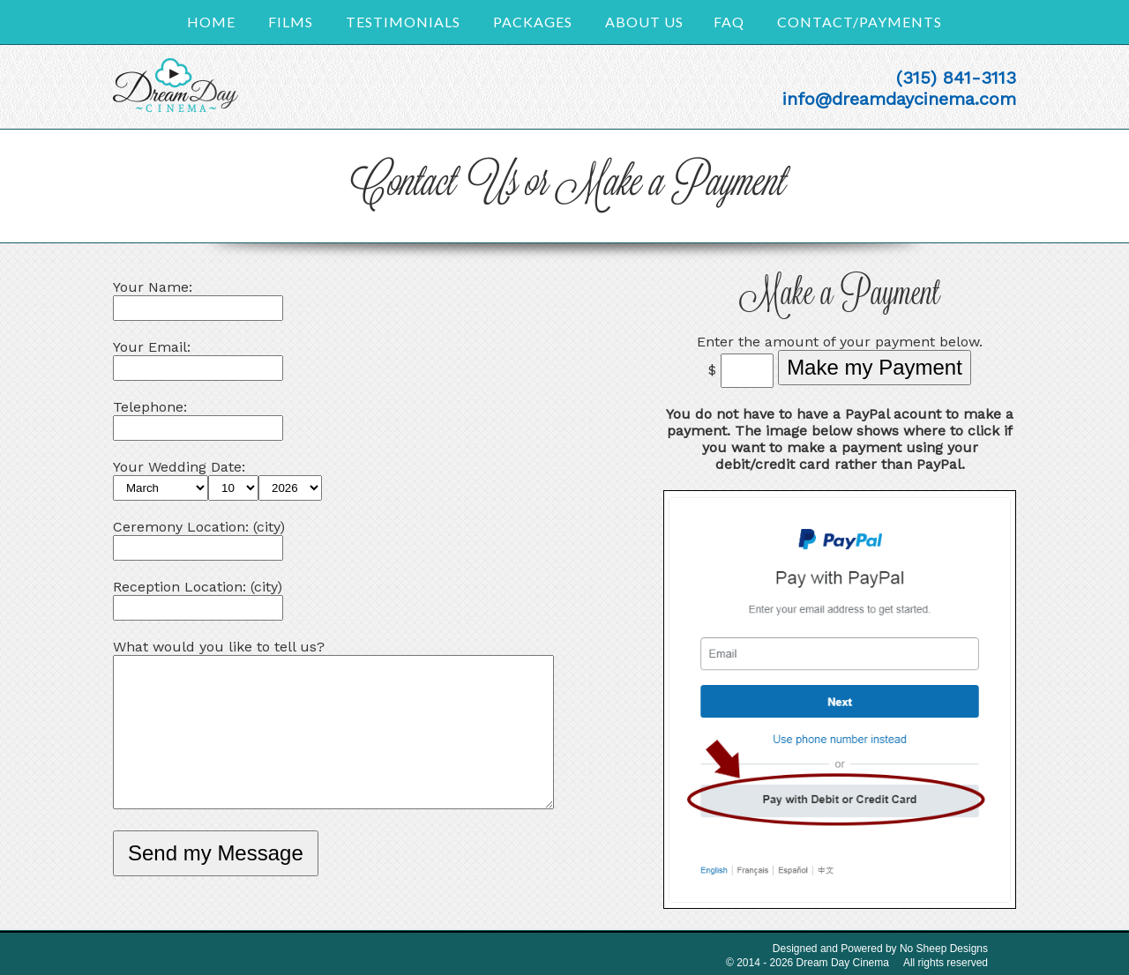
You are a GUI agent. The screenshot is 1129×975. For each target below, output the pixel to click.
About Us (644, 21)
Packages (532, 21)
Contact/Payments (859, 21)
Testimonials (403, 21)
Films (290, 21)
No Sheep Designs (944, 948)
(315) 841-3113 (956, 77)
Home (211, 21)
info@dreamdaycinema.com (899, 98)
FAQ (729, 21)
